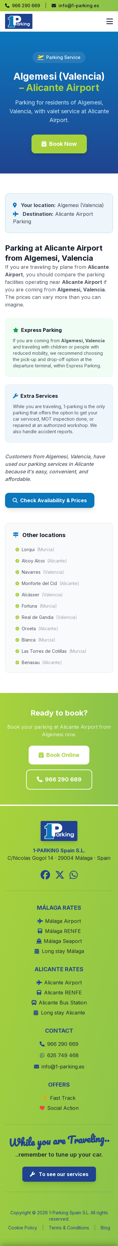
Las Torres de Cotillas (51, 651)
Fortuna (36, 606)
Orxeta (36, 629)
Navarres (39, 572)
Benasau (38, 662)
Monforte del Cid (47, 583)
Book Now (59, 144)
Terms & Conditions (69, 1227)
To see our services (59, 1174)
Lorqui (34, 549)
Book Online (59, 755)
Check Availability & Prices (50, 500)
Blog (105, 1227)
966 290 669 (59, 779)
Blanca (35, 640)
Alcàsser (39, 595)
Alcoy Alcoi (41, 561)
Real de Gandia (46, 617)
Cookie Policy (22, 1227)
